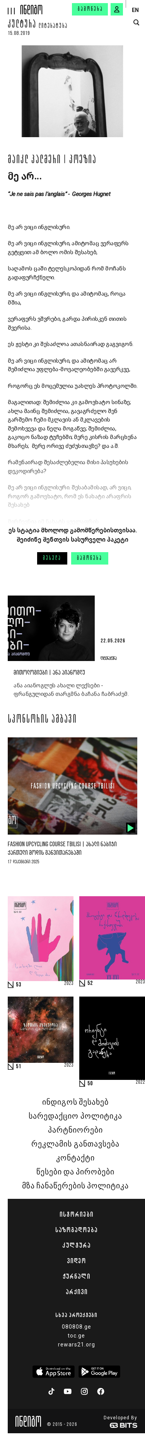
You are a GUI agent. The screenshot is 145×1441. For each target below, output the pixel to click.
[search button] (136, 22)
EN (135, 10)
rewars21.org (76, 1344)
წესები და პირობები (75, 1172)
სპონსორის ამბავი (42, 720)
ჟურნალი (76, 1276)
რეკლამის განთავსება (75, 1144)
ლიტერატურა (53, 26)
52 (90, 983)
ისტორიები (76, 1214)
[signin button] (117, 9)
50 (90, 1084)
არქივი (76, 1292)
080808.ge (76, 1327)
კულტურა (22, 25)
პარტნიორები (75, 1130)
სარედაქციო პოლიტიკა (75, 1116)
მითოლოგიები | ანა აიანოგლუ (49, 673)
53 (18, 985)
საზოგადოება (76, 1230)
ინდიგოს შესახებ (75, 1102)
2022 (140, 1082)
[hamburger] (10, 7)
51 (18, 1067)
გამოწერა (90, 9)
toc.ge (76, 1336)
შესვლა (52, 558)
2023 (68, 983)
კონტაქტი (75, 1158)
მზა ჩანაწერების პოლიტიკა (75, 1186)
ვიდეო (76, 1261)
